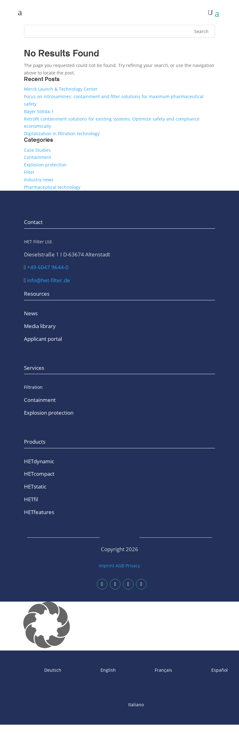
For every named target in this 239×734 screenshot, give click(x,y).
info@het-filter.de (48, 280)
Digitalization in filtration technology (62, 133)
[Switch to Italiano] (119, 705)
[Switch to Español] (203, 670)
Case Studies (37, 150)
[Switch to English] (91, 670)
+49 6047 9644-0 (47, 267)
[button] (119, 626)
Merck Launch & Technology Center (61, 89)
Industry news (39, 180)
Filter (29, 172)
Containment (37, 157)
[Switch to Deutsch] (36, 670)
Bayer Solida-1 (39, 111)
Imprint (106, 566)
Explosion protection (45, 165)
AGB (119, 566)
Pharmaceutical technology (52, 187)
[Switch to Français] (147, 670)
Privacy (132, 566)
